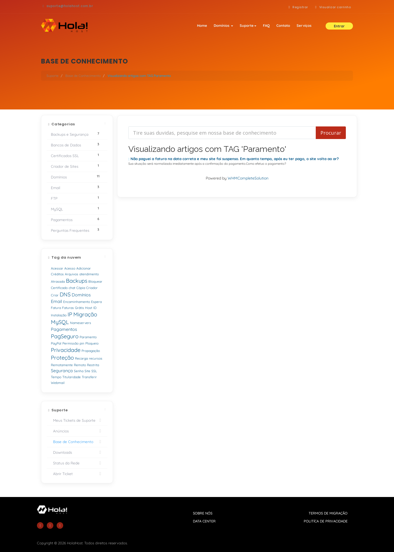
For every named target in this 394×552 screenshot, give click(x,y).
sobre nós (202, 513)
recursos (95, 358)
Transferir (89, 377)
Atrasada (58, 281)
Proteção (62, 357)
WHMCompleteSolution (248, 178)
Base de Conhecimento (83, 76)
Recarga (81, 358)
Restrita (93, 365)
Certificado (59, 288)
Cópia (80, 288)
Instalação (58, 315)
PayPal (56, 343)
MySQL (60, 322)
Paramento (88, 337)
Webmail (58, 383)
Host (88, 308)
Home (202, 25)
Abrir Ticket (77, 473)
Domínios (223, 25)
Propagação (91, 351)
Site (87, 371)
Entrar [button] (339, 26)
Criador (92, 288)
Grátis (79, 308)
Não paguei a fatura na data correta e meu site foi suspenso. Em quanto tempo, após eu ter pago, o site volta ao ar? (233, 159)
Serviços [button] (304, 25)
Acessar (57, 268)
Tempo (56, 377)
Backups (76, 280)
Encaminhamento (76, 302)
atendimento (89, 274)
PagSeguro (65, 336)
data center (204, 521)
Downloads (77, 452)
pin (82, 343)
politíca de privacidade (325, 521)
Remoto (80, 365)
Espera (96, 302)
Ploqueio (92, 343)
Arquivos (71, 274)
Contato (283, 25)
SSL (94, 371)
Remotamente (62, 365)
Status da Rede (77, 463)
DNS (65, 294)
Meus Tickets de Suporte (77, 420)
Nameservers (80, 323)
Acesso (69, 268)
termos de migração (328, 513)
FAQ (266, 25)
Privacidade (65, 349)
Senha (78, 371)
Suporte (248, 25)
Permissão (70, 343)
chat (72, 288)
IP (70, 314)
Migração (85, 314)
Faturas (68, 308)
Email (56, 301)
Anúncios (77, 431)
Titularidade (71, 377)
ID (95, 308)
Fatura (56, 308)
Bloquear (95, 281)
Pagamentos (64, 329)
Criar (55, 295)
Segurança (62, 370)
